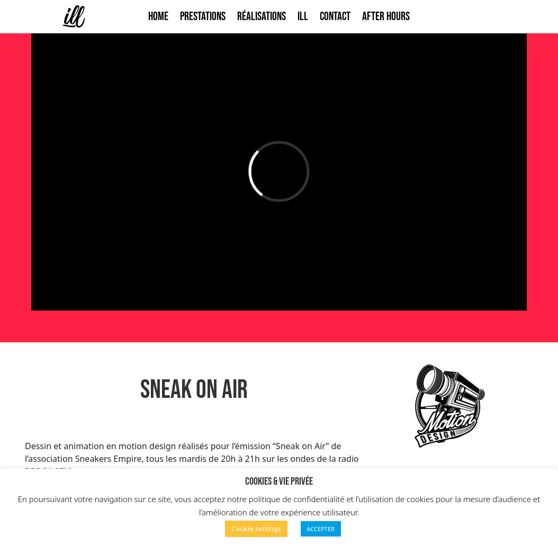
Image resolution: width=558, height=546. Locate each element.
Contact (335, 17)
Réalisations (261, 17)
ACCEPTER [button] (321, 529)
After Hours (386, 17)
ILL (303, 17)
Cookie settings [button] (256, 528)
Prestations (203, 17)
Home (158, 17)
